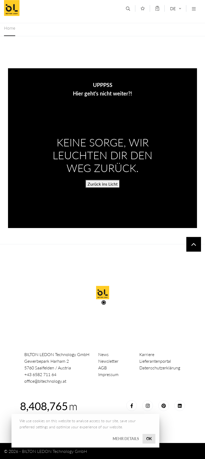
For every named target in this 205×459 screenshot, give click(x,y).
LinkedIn (179, 405)
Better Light (42, 8)
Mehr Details (126, 438)
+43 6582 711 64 (40, 374)
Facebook (131, 405)
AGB (102, 367)
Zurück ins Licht (103, 183)
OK (149, 438)
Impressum (108, 374)
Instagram (147, 405)
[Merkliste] (142, 8)
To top (193, 244)
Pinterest (163, 405)
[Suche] (128, 8)
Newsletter (108, 361)
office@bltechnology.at (45, 381)
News (103, 354)
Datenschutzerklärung (159, 367)
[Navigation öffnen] (193, 8)
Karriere (146, 354)
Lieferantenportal (155, 361)
